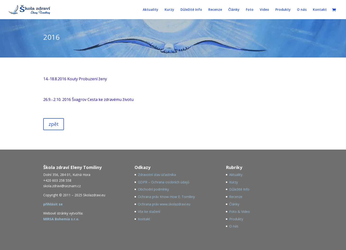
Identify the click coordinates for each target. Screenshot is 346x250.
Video (264, 10)
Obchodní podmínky (153, 189)
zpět (54, 124)
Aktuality (150, 10)
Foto (249, 10)
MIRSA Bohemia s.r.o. (61, 219)
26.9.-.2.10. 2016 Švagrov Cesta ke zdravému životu (88, 99)
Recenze (215, 10)
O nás (302, 10)
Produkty (283, 10)
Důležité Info (191, 10)
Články (234, 10)
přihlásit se (53, 204)
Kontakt (320, 10)
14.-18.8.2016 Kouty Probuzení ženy (75, 78)
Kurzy (169, 10)
